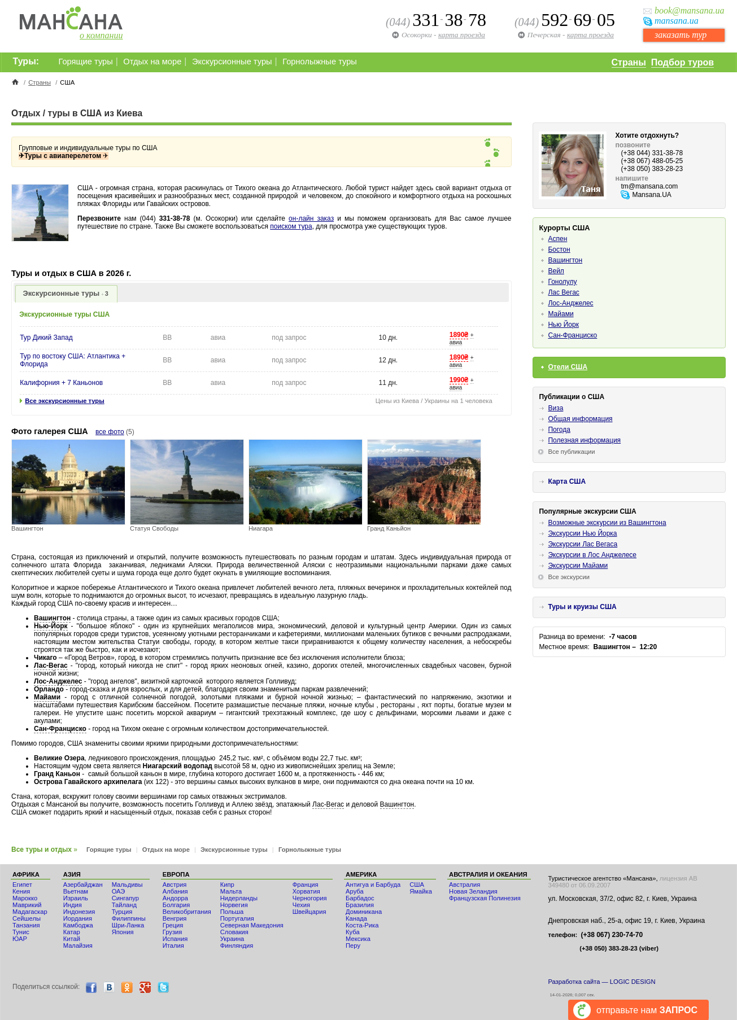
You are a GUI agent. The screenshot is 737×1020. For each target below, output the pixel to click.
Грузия (172, 932)
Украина (232, 938)
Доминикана (364, 911)
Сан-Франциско (60, 729)
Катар (71, 932)
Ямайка (420, 891)
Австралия (464, 884)
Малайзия (78, 945)
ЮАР (19, 938)
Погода (559, 430)
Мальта (231, 891)
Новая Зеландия (473, 891)
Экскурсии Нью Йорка (582, 533)
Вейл (556, 271)
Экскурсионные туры (232, 61)
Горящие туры (86, 61)
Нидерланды (239, 898)
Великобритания (187, 911)
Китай (71, 938)
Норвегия (234, 904)
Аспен (557, 239)
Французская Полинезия (485, 898)
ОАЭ (118, 891)
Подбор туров (682, 62)
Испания (175, 938)
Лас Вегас (563, 292)
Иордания (77, 918)
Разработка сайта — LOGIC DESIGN (601, 981)
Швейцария (309, 911)
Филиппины (129, 918)
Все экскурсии (569, 577)
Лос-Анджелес (58, 681)
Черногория (310, 898)
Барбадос (360, 898)
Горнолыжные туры (319, 61)
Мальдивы (127, 884)
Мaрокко (24, 898)
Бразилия (360, 904)
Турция (122, 911)
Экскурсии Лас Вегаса (582, 544)
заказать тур (681, 35)
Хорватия (306, 891)
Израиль (75, 898)
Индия (72, 904)
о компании (101, 35)
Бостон (559, 249)
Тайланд (124, 904)
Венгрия (174, 918)
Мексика (358, 938)
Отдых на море (152, 61)
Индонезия (79, 911)
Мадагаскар (29, 911)
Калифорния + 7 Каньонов (61, 383)
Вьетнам (75, 891)
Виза (555, 408)
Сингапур (125, 898)
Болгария (176, 904)
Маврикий (26, 904)
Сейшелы (26, 918)
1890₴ (459, 335)
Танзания (26, 925)
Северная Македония (252, 925)
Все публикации (571, 451)
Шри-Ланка (128, 925)
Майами (47, 697)
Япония (123, 932)
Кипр (227, 884)
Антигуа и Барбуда (373, 884)
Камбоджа (78, 925)
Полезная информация (584, 440)
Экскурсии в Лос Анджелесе (592, 555)
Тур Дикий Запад (46, 338)
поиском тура (291, 226)
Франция (306, 884)
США (416, 884)
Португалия (237, 918)
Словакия (234, 932)
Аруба (355, 891)
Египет (22, 884)
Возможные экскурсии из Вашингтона (607, 523)
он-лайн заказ (311, 218)
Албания (175, 891)
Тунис (20, 932)
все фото (109, 432)
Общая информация (580, 419)
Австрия (175, 884)
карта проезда (590, 34)
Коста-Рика (362, 925)
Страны (629, 62)
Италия (173, 945)
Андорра (175, 898)
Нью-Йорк (51, 626)
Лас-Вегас (51, 665)
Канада (356, 918)
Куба (353, 932)
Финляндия (237, 945)
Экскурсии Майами (578, 566)
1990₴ (459, 380)
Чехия (301, 904)
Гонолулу (562, 282)
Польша (232, 911)
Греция (173, 925)
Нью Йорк (563, 325)
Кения (21, 891)
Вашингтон (52, 618)
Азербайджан (83, 884)
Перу (353, 945)
